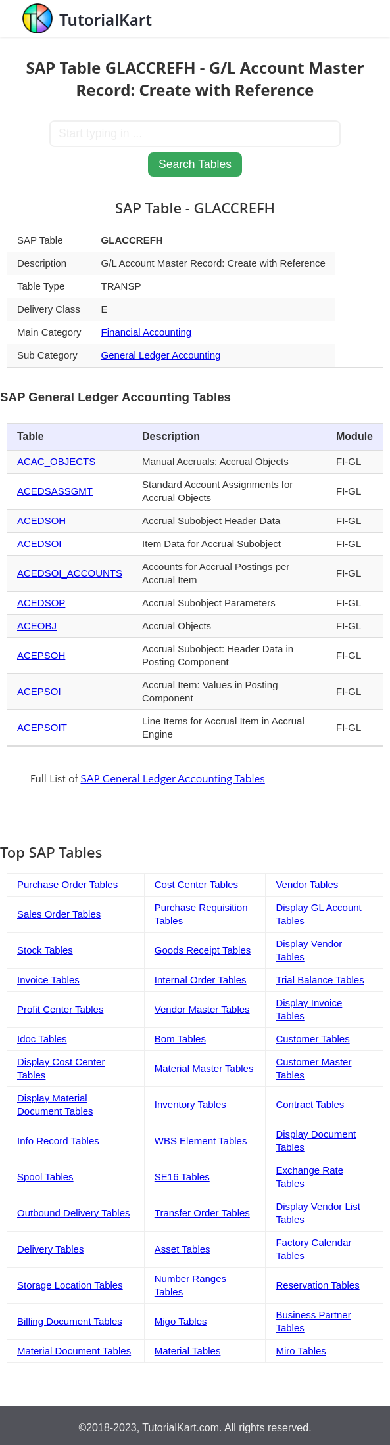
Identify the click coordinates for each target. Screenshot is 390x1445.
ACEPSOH (41, 655)
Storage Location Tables (70, 1285)
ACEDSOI (39, 543)
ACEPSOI (39, 691)
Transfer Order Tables (202, 1212)
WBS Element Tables (201, 1140)
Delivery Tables (50, 1249)
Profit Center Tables (60, 1009)
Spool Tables (45, 1176)
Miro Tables (301, 1350)
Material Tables (188, 1350)
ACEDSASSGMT (55, 491)
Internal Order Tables (201, 979)
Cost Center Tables (196, 884)
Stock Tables (45, 950)
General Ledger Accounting (161, 355)
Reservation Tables (317, 1285)
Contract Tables (310, 1104)
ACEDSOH (41, 520)
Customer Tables (312, 1038)
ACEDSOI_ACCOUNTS (69, 573)
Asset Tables (182, 1249)
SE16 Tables (182, 1176)
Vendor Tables (307, 884)
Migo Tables (181, 1321)
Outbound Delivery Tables (73, 1212)
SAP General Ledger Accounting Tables (172, 779)
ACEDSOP (41, 602)
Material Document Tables (74, 1350)
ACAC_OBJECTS (56, 461)
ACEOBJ (37, 625)
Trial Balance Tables (320, 979)
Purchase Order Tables (67, 884)
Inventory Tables (190, 1104)
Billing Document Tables (69, 1321)
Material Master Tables (204, 1068)
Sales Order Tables (59, 914)
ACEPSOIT (42, 727)
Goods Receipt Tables (203, 950)
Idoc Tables (42, 1038)
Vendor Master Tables (202, 1009)
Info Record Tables (58, 1140)
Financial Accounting (146, 332)
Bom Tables (180, 1038)
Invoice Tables (48, 979)
